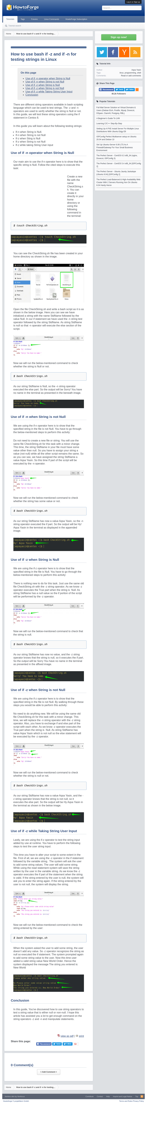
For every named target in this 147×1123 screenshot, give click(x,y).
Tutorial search (14, 26)
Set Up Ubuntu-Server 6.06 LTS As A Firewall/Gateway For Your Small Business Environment (114, 148)
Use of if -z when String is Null (43, 85)
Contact (100, 1096)
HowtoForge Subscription (76, 19)
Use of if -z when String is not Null (45, 88)
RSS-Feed (142, 1096)
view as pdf (67, 1036)
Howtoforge (16, 1101)
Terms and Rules (126, 1101)
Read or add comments (131, 76)
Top (136, 1096)
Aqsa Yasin (136, 70)
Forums (34, 19)
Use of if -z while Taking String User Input (49, 91)
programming (130, 73)
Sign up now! (119, 37)
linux (122, 73)
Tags (23, 19)
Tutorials (10, 19)
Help (108, 1096)
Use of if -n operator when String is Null (48, 78)
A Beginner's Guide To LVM (108, 118)
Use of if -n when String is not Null (45, 81)
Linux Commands (51, 19)
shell (139, 73)
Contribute (90, 1096)
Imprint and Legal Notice (122, 1096)
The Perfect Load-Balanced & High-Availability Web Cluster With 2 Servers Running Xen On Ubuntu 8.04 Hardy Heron (118, 182)
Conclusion (32, 94)
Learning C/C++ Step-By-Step (109, 123)
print (81, 1036)
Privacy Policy (138, 1101)
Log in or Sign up (133, 2)
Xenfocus (21, 1096)
